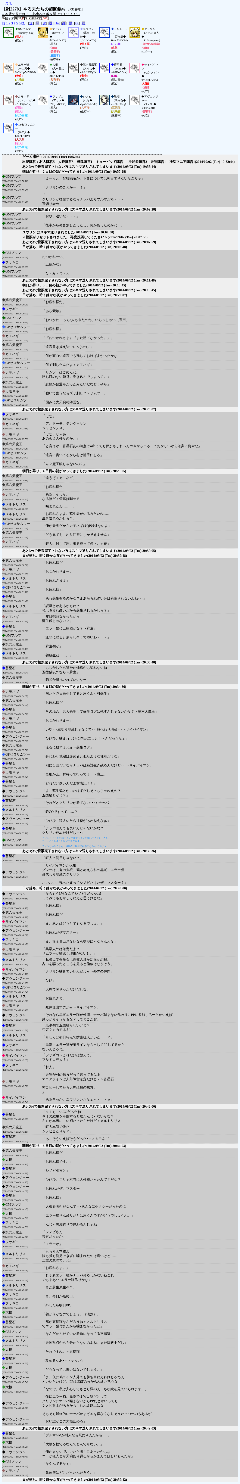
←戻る (7, 4)
